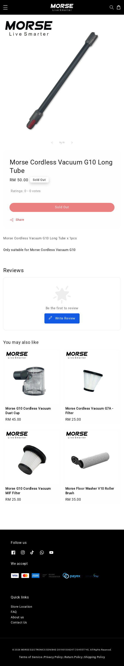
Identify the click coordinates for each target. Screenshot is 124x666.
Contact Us (19, 622)
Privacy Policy (53, 657)
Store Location (21, 606)
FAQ (14, 612)
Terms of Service (30, 657)
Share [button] (17, 220)
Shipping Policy (94, 657)
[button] (5, 7)
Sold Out (62, 207)
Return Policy (73, 657)
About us (17, 617)
